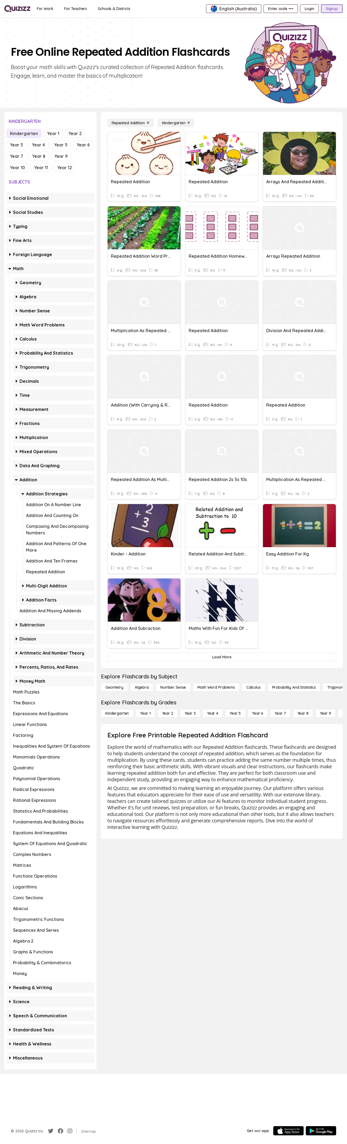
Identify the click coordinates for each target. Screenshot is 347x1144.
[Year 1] (145, 713)
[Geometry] (114, 687)
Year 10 (17, 167)
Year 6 (83, 145)
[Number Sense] (173, 687)
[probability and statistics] (294, 687)
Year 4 (38, 145)
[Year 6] (258, 713)
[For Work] (45, 8)
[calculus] (253, 687)
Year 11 (41, 167)
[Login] (309, 8)
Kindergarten (24, 133)
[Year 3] (190, 713)
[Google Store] (321, 1130)
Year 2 (75, 133)
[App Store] (288, 1130)
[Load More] (221, 657)
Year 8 (38, 156)
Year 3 (16, 145)
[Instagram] (70, 1131)
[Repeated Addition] (130, 123)
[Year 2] (168, 713)
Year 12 (64, 167)
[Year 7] (280, 713)
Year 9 (61, 156)
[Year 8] (303, 713)
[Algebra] (141, 687)
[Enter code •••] (281, 8)
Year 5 (61, 145)
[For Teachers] (75, 8)
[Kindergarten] (176, 123)
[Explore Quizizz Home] (17, 8)
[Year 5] (235, 713)
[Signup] (332, 8)
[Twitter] (50, 1131)
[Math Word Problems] (216, 687)
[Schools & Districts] (114, 8)
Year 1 (53, 133)
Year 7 (16, 156)
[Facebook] (60, 1131)
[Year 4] (213, 713)
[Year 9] (325, 713)
